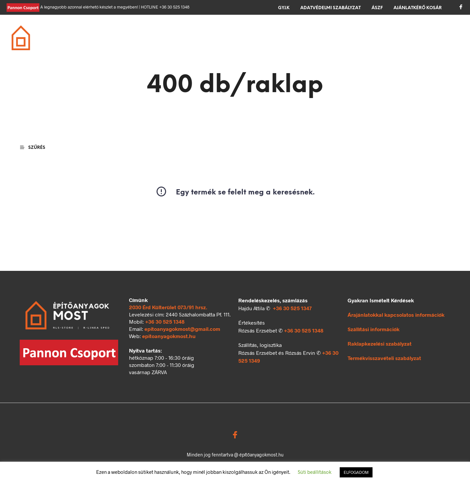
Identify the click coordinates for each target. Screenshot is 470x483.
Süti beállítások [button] (314, 472)
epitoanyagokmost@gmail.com (182, 329)
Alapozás (122, 34)
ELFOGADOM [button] (356, 472)
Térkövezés (307, 34)
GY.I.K (283, 8)
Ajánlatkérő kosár (418, 8)
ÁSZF (377, 8)
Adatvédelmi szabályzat (330, 8)
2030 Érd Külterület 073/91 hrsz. (168, 307)
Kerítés (349, 34)
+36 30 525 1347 (292, 308)
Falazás (162, 34)
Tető (227, 34)
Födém (197, 34)
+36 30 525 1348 (164, 321)
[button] (434, 33)
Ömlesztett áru (131, 42)
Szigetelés (262, 34)
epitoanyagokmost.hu (169, 336)
